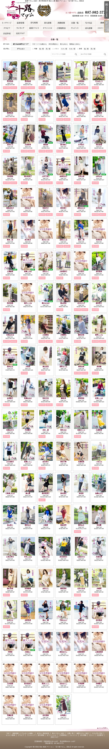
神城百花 (81, 620)
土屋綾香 (10, 271)
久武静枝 (46, 335)
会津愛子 (10, 398)
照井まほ (63, 430)
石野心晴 (81, 176)
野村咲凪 (10, 81)
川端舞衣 (63, 335)
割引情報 (34, 28)
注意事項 (7, 33)
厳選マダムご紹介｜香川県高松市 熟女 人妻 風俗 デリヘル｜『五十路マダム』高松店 (54, 10)
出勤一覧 (61, 22)
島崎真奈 (10, 113)
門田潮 (28, 113)
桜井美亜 (10, 303)
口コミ (102, 28)
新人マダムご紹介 (47, 22)
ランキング (20, 28)
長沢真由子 (28, 683)
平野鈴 (10, 652)
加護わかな (99, 493)
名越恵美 (81, 461)
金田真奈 (99, 271)
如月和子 (46, 461)
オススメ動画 (102, 22)
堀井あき (81, 525)
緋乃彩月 (28, 240)
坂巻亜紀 (81, 81)
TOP (7, 22)
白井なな (10, 620)
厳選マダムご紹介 (75, 22)
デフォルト (21, 49)
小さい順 (64, 49)
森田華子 (99, 303)
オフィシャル (47, 28)
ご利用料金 (61, 28)
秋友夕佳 (46, 398)
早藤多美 (10, 715)
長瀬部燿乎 (81, 652)
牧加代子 (46, 208)
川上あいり (99, 81)
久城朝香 (99, 430)
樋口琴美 (10, 588)
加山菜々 (10, 525)
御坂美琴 (63, 525)
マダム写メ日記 (88, 22)
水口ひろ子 (81, 303)
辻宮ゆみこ (81, 113)
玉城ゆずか (81, 557)
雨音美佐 (81, 398)
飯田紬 (45, 144)
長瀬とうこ (28, 461)
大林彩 (28, 366)
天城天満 (99, 557)
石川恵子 (81, 271)
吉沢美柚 (46, 715)
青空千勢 (63, 461)
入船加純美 (99, 652)
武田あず (28, 208)
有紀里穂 (99, 144)
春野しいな (99, 335)
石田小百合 (81, 588)
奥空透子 (63, 208)
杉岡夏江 (63, 715)
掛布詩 (81, 493)
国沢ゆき (28, 525)
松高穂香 (28, 588)
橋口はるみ (46, 303)
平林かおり (63, 620)
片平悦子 (81, 144)
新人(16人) (64, 44)
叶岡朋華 (81, 683)
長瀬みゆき (28, 398)
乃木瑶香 (10, 683)
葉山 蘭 (46, 620)
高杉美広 (63, 493)
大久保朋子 (10, 461)
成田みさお (81, 208)
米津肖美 (99, 240)
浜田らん (46, 588)
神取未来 (81, 366)
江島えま (28, 715)
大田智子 (63, 113)
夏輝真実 (99, 113)
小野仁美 (28, 335)
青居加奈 (28, 81)
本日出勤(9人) (53, 44)
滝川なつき (46, 240)
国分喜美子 (28, 176)
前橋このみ (28, 271)
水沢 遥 (46, 430)
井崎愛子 (99, 683)
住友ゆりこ (63, 683)
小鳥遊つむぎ (10, 493)
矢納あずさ (10, 430)
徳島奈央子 (10, 208)
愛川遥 (28, 493)
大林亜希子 (63, 271)
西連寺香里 (63, 81)
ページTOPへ (103, 728)
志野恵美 (28, 620)
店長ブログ (20, 33)
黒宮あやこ (63, 652)
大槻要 (45, 525)
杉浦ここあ (99, 398)
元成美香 (28, 144)
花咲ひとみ (63, 240)
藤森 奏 (63, 398)
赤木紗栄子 (63, 557)
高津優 (99, 366)
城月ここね (28, 303)
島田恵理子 (46, 493)
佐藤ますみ (46, 557)
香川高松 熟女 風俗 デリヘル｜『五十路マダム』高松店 (52, 747)
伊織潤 (99, 588)
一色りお (99, 461)
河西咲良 (46, 113)
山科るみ (99, 176)
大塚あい (28, 652)
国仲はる (10, 366)
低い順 (41, 49)
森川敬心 (63, 144)
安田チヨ (10, 144)
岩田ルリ (46, 271)
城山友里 (46, 366)
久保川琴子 (10, 557)
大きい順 (72, 49)
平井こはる (28, 557)
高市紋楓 (46, 652)
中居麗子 (28, 430)
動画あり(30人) (75, 44)
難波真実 (63, 588)
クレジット (75, 28)
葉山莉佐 (63, 303)
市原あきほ (10, 335)
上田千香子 (46, 176)
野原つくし (46, 683)
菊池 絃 (10, 240)
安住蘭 (99, 525)
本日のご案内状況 (34, 22)
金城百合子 (63, 176)
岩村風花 (99, 620)
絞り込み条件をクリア (21, 44)
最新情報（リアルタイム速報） (20, 22)
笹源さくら (81, 430)
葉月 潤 (81, 240)
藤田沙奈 (81, 335)
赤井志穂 (99, 208)
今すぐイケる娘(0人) (39, 44)
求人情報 (88, 28)
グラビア (7, 28)
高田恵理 (46, 81)
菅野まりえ (63, 366)
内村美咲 (10, 176)
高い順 (48, 49)
